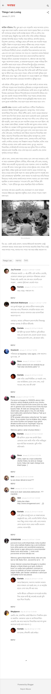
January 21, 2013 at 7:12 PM (37, 303)
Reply (13, 298)
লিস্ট (26, 261)
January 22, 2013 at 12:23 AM (24, 477)
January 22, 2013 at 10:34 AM (33, 434)
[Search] (48, 6)
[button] (48, 12)
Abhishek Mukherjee (19, 303)
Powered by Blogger (26, 685)
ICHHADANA (16, 539)
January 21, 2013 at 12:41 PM (33, 287)
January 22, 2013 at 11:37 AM (33, 579)
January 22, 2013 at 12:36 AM (24, 488)
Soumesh (15, 350)
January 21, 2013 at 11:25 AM (31, 270)
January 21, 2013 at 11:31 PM (25, 397)
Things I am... (8, 261)
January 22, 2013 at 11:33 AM (31, 539)
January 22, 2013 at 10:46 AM (33, 328)
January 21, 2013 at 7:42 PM (28, 350)
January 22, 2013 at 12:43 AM (31, 498)
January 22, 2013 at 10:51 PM (32, 455)
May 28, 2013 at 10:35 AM (28, 612)
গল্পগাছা (18, 261)
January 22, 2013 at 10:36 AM (33, 512)
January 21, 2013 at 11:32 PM (32, 361)
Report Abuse (25, 689)
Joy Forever (16, 270)
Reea (19, 361)
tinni (12, 477)
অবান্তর (11, 5)
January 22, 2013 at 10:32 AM (33, 375)
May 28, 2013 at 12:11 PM (32, 629)
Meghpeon (15, 612)
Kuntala (20, 287)
